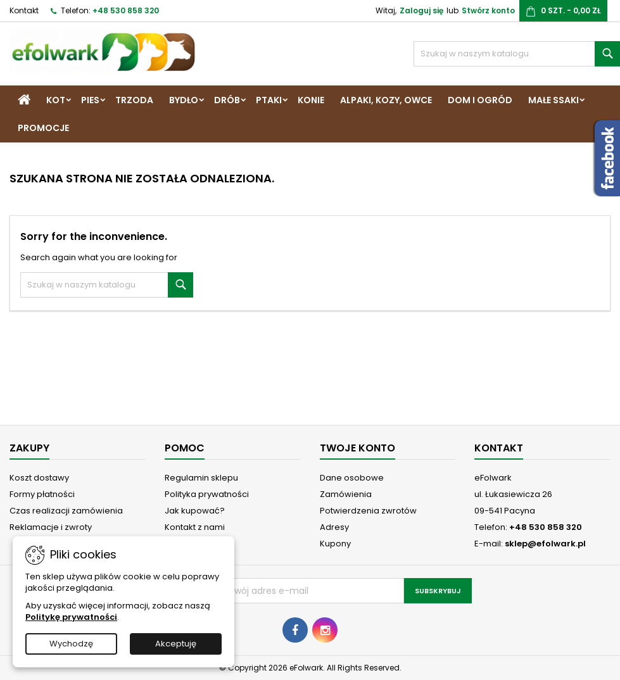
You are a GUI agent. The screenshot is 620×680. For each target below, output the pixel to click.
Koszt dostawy (39, 478)
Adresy (334, 527)
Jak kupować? (195, 511)
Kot (55, 100)
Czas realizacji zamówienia (66, 511)
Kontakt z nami (195, 527)
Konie (311, 100)
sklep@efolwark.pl (545, 544)
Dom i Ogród (480, 100)
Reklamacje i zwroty (50, 527)
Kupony (335, 544)
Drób (227, 100)
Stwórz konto (488, 10)
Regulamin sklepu (201, 478)
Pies (90, 100)
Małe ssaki (553, 100)
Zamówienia (346, 494)
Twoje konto (357, 448)
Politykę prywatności (71, 617)
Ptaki (269, 100)
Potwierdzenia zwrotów (368, 511)
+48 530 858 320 (125, 10)
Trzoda (134, 100)
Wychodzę (71, 644)
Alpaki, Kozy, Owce (386, 100)
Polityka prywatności (207, 494)
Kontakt (24, 10)
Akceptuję (175, 644)
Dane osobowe (352, 478)
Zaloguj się (421, 10)
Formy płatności (42, 494)
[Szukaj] (517, 53)
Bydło (183, 100)
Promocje (43, 128)
